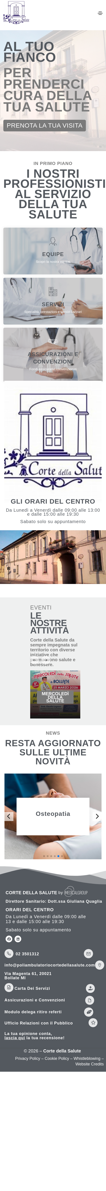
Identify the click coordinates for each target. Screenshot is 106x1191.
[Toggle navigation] (100, 13)
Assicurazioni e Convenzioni (34, 1000)
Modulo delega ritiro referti (33, 1012)
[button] (44, 125)
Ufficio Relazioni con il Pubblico (38, 1023)
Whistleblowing (87, 1058)
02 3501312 (27, 954)
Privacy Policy (27, 1058)
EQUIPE (53, 254)
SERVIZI (53, 304)
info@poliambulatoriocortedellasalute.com (49, 965)
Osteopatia (53, 813)
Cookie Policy (57, 1058)
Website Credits (89, 1064)
